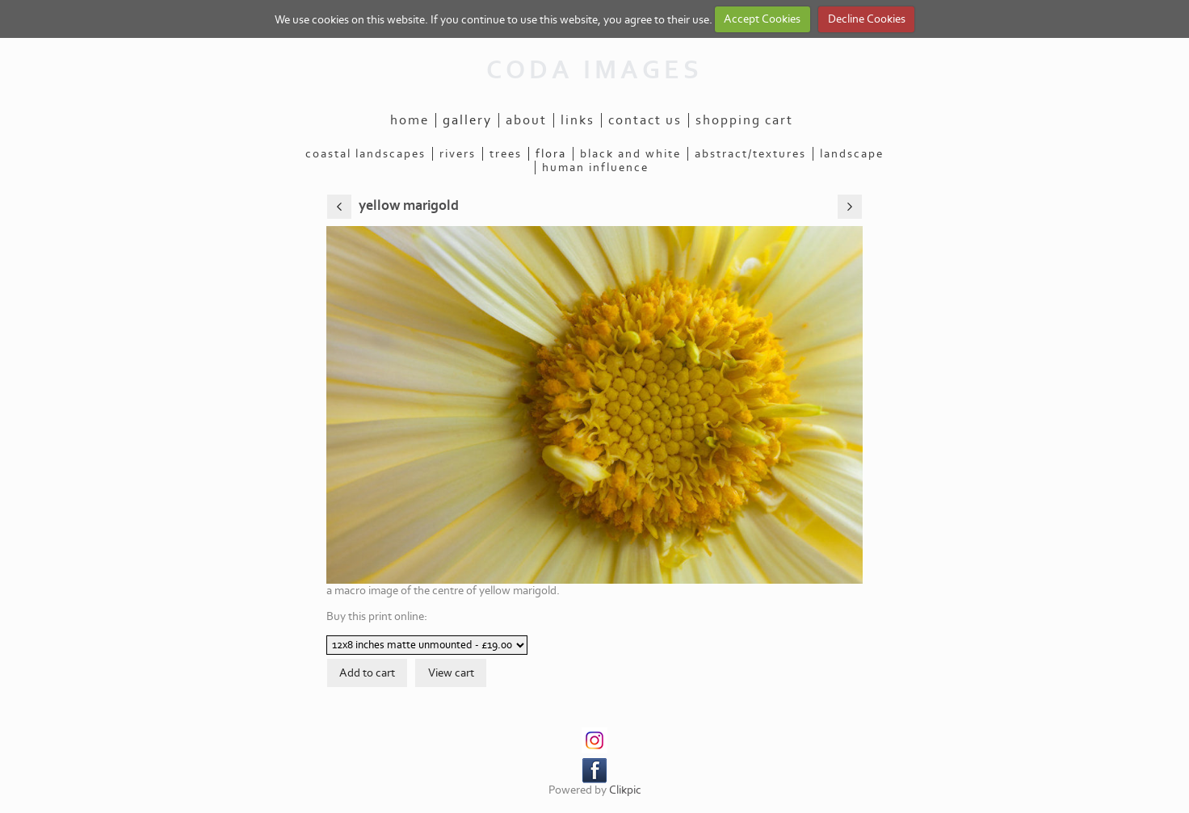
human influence (595, 167)
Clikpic (625, 790)
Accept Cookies (762, 19)
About (526, 120)
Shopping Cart (744, 120)
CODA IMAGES (594, 70)
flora (551, 154)
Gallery (467, 120)
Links (577, 120)
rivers (457, 154)
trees (505, 154)
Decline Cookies (866, 19)
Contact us (645, 120)
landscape (852, 154)
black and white (630, 154)
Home (409, 120)
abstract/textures (750, 154)
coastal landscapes (365, 154)
